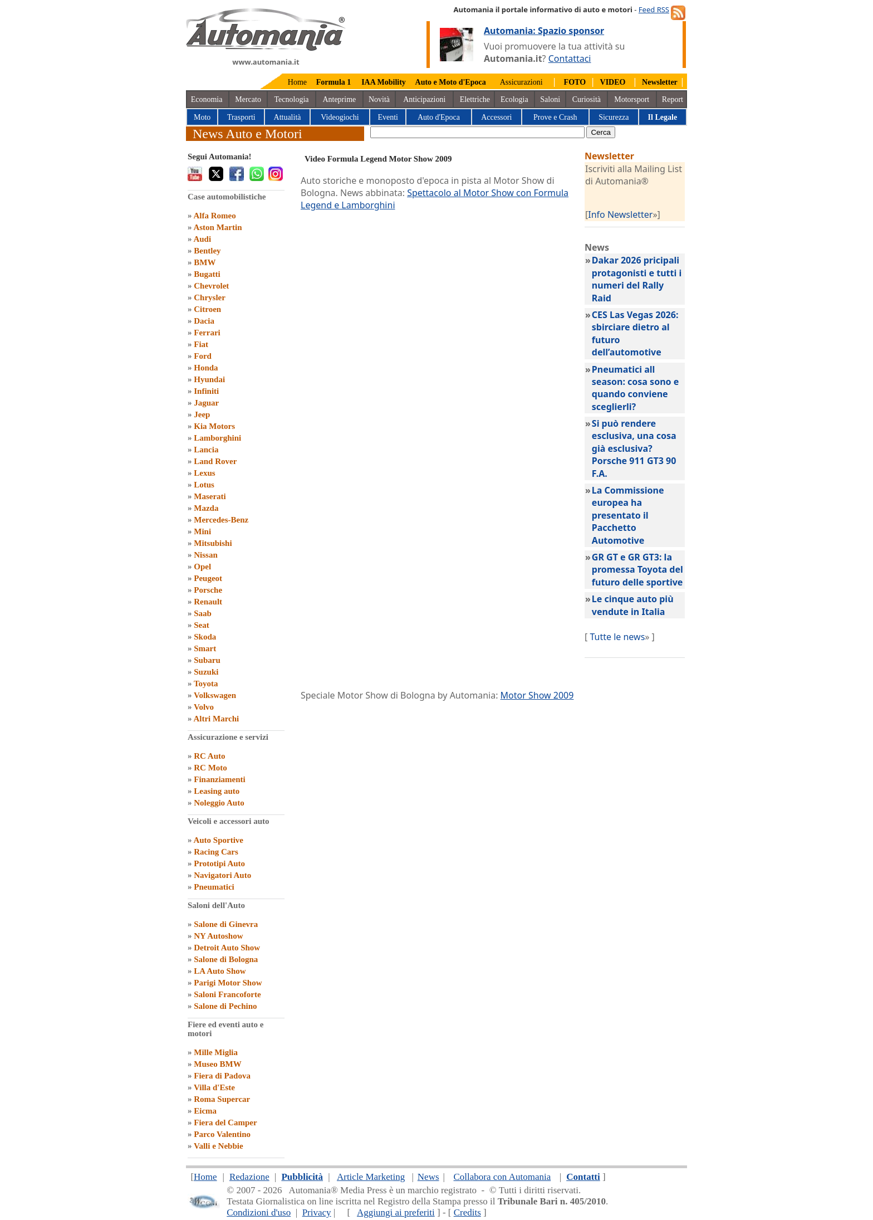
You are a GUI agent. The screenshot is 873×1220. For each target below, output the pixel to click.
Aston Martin (217, 227)
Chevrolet (211, 285)
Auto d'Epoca (439, 117)
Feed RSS (654, 9)
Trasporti (241, 117)
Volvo (204, 706)
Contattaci (569, 58)
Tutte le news (617, 637)
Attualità (287, 117)
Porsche (208, 589)
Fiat (201, 344)
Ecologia (514, 99)
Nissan (206, 554)
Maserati (209, 496)
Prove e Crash (555, 117)
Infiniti (206, 391)
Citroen (207, 309)
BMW (204, 262)
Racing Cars (216, 851)
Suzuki (206, 671)
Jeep (202, 414)
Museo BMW (217, 1064)
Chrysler (209, 297)
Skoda (205, 636)
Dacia (204, 320)
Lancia (206, 449)
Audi (202, 239)
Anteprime (339, 99)
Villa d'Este (214, 1087)
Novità (379, 99)
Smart (205, 648)
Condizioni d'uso (259, 1212)
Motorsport (631, 99)
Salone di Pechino (225, 1006)
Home (297, 82)
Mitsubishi (213, 543)
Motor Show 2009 (537, 695)
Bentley (207, 250)
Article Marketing (371, 1177)
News (428, 1177)
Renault (208, 601)
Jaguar (206, 402)
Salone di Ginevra (226, 924)
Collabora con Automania (502, 1177)
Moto (202, 117)
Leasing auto (216, 791)
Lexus (204, 473)
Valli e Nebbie (218, 1145)
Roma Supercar (222, 1099)
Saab (203, 613)
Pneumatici (214, 886)
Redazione (249, 1177)
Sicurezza (614, 117)
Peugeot (208, 578)
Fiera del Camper (225, 1122)
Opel (202, 566)
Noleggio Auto (219, 802)
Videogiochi (340, 117)
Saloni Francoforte (227, 994)
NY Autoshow (218, 935)
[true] (477, 132)
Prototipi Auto (219, 863)
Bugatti (207, 274)
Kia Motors (214, 426)
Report (672, 99)
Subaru (207, 660)
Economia (207, 99)
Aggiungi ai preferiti (396, 1212)
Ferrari (207, 332)
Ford (203, 356)
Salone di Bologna (226, 959)
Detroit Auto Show (227, 947)
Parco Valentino (222, 1134)
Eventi (387, 117)
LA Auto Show (220, 971)
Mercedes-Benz (221, 519)
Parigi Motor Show (228, 982)
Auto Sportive (218, 840)
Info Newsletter (620, 214)
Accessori (496, 117)
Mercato (248, 99)
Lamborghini (217, 437)
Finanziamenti (220, 779)
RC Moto (210, 767)
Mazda (206, 508)
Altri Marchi (216, 718)
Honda (206, 367)
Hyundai (209, 379)
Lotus (204, 484)
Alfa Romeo (214, 215)
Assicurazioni (521, 82)
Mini (202, 531)
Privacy (316, 1212)
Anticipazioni (424, 99)
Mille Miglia (216, 1052)
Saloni (550, 99)
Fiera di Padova (222, 1075)
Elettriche (475, 99)
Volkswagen (215, 695)
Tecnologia (291, 99)
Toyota (206, 683)
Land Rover (215, 461)
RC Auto (209, 755)
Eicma (205, 1110)
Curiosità (586, 99)
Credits (467, 1212)
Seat (201, 625)
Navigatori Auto (222, 875)
